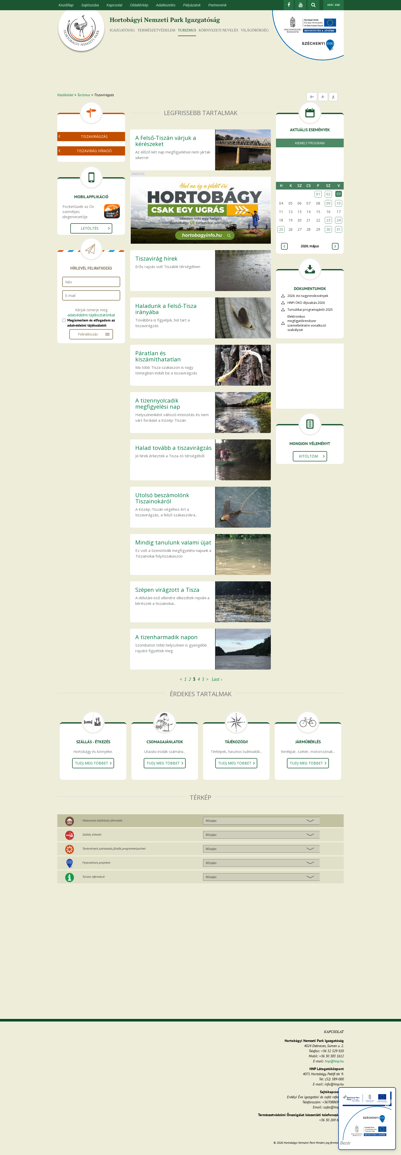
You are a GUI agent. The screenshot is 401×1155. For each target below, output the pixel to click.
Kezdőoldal (65, 95)
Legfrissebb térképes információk (95, 189)
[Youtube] (301, 5)
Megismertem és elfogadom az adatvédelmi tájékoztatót (91, 356)
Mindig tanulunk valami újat (173, 542)
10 (339, 203)
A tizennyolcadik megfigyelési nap (157, 403)
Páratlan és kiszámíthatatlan (158, 356)
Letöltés (89, 261)
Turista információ (93, 877)
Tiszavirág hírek (156, 258)
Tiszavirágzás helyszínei (87, 183)
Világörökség (255, 30)
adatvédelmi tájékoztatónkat (91, 348)
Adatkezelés (165, 5)
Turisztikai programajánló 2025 (310, 309)
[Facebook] (288, 5)
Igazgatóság (122, 30)
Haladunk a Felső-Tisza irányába (166, 309)
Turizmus (187, 30)
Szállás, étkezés (92, 834)
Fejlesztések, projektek (96, 862)
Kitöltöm (308, 456)
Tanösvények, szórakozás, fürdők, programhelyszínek (114, 848)
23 (328, 220)
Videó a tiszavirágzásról (87, 153)
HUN (329, 5)
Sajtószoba (90, 5)
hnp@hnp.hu (334, 1061)
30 (328, 229)
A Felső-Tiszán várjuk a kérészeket (165, 141)
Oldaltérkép (139, 5)
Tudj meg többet (91, 763)
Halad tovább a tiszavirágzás (173, 447)
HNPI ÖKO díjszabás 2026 (306, 303)
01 (318, 194)
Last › (217, 679)
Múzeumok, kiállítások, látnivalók (102, 820)
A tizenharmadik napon (166, 637)
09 (328, 203)
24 (339, 220)
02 (328, 194)
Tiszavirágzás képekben (87, 159)
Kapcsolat (114, 5)
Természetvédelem (156, 30)
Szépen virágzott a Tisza (167, 589)
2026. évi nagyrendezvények (307, 296)
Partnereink (217, 5)
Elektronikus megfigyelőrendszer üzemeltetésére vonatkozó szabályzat (306, 323)
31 (339, 229)
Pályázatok (192, 5)
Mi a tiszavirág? (80, 147)
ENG (337, 5)
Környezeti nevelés (218, 30)
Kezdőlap (66, 5)
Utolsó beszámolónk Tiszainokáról (162, 498)
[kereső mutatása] (313, 5)
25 (281, 229)
